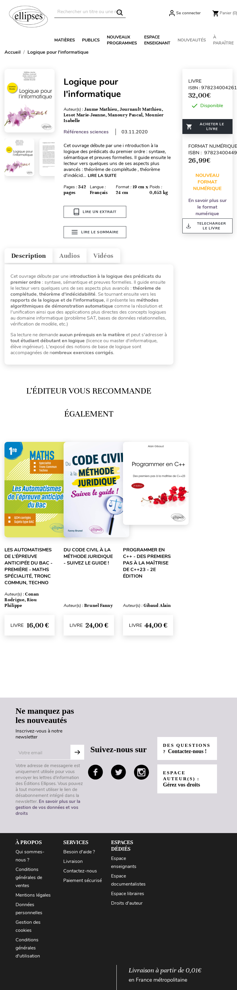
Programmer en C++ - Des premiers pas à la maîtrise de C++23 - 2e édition (147, 564)
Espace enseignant (157, 40)
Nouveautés (192, 40)
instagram (141, 773)
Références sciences (86, 132)
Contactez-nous (80, 872)
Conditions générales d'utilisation (28, 948)
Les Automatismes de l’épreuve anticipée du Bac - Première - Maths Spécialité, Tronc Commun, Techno (28, 567)
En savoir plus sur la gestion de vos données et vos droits (48, 808)
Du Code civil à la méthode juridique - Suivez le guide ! (88, 557)
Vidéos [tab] (113, 256)
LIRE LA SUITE (102, 175)
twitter (118, 773)
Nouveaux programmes (122, 40)
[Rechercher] (90, 12)
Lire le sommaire (95, 232)
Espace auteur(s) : (182, 783)
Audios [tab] (76, 256)
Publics (91, 40)
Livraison (73, 862)
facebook (95, 773)
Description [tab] (31, 256)
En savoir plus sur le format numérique (207, 207)
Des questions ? (183, 749)
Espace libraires (127, 894)
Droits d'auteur (127, 904)
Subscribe (77, 753)
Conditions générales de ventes (29, 878)
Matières (64, 40)
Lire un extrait (95, 212)
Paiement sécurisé (82, 881)
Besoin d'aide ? (79, 852)
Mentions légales (33, 896)
